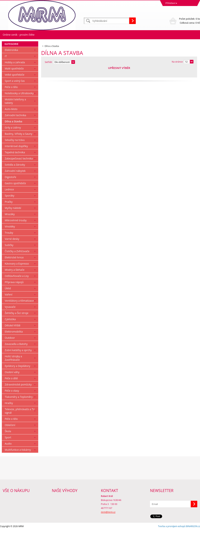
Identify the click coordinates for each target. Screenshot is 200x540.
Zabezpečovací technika (19, 168)
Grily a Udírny (13, 137)
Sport (8, 447)
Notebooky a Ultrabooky (19, 103)
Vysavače (10, 317)
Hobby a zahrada (15, 72)
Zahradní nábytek (15, 181)
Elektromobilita (14, 341)
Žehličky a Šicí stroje (16, 323)
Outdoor (10, 347)
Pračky (9, 211)
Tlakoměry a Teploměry (19, 407)
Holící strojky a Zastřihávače (13, 368)
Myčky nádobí (13, 218)
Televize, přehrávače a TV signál (20, 420)
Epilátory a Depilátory (17, 376)
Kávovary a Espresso (17, 273)
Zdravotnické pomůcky (18, 394)
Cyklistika (10, 329)
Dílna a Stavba (13, 131)
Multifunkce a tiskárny (18, 459)
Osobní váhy (12, 382)
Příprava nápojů (14, 292)
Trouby (9, 242)
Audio (8, 453)
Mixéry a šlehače (14, 279)
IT (6, 66)
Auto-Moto (11, 119)
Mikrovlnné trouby (16, 230)
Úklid (8, 298)
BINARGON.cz (193, 536)
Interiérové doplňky (16, 156)
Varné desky (12, 249)
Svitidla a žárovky (15, 174)
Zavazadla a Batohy (16, 354)
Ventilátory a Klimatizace (19, 310)
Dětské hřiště (12, 335)
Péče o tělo (11, 97)
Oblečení (10, 435)
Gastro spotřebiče (15, 193)
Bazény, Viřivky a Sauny (18, 143)
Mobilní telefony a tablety (15, 111)
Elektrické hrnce (14, 267)
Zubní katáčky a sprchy (18, 360)
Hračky (9, 413)
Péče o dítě (11, 388)
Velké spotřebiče (14, 84)
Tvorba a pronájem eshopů (171, 536)
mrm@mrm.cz (108, 522)
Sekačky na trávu (15, 150)
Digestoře (10, 187)
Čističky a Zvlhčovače (17, 261)
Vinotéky (10, 236)
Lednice (9, 199)
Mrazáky (10, 224)
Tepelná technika (15, 162)
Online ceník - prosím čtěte (18, 34)
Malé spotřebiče (14, 78)
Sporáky (9, 205)
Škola (8, 441)
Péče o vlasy (12, 400)
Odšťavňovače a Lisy (17, 286)
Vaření (8, 304)
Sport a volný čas (15, 91)
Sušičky (9, 255)
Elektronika (11, 60)
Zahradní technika (15, 125)
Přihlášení (170, 3)
